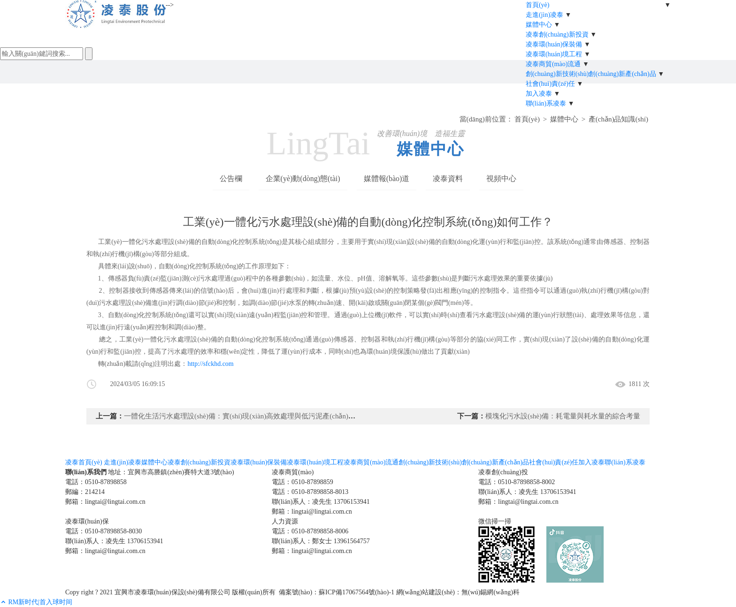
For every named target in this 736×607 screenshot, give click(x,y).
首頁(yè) (538, 4)
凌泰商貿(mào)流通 (553, 64)
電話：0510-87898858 (96, 482)
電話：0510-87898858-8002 (516, 482)
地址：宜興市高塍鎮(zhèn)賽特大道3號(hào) (171, 472)
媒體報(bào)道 (387, 178)
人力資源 (285, 521)
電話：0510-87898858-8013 (310, 491)
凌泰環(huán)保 (87, 521)
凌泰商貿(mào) (293, 472)
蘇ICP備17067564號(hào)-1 (356, 592)
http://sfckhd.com (210, 363)
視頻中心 (501, 178)
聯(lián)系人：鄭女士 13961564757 (321, 541)
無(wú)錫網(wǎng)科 (490, 592)
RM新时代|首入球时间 (40, 602)
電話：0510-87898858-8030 (103, 531)
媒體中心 (539, 24)
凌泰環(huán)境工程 (554, 54)
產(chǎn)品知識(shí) (618, 119)
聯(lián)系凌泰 (546, 103)
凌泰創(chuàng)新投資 (557, 34)
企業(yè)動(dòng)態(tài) (303, 178)
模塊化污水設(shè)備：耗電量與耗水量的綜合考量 (562, 416)
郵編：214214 (85, 491)
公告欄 (231, 178)
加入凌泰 (539, 93)
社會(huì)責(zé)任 (550, 83)
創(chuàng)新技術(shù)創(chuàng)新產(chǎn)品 (591, 73)
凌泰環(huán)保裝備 (554, 44)
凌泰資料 (448, 178)
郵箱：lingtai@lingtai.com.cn (105, 501)
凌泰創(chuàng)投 (503, 472)
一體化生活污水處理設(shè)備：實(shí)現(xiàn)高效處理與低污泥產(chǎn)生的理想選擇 (257, 416)
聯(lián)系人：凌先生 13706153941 (321, 501)
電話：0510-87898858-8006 (310, 531)
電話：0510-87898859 (302, 482)
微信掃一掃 (494, 521)
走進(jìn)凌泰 (544, 14)
